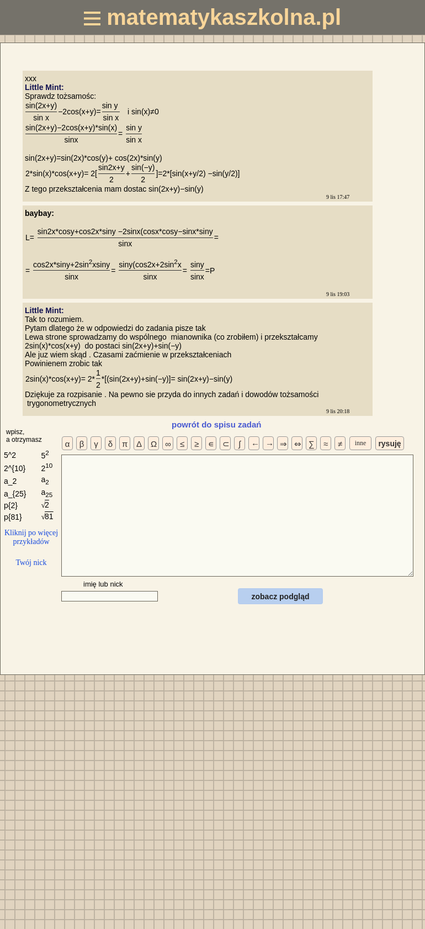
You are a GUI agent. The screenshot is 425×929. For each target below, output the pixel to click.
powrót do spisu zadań (217, 424)
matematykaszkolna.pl (212, 17)
